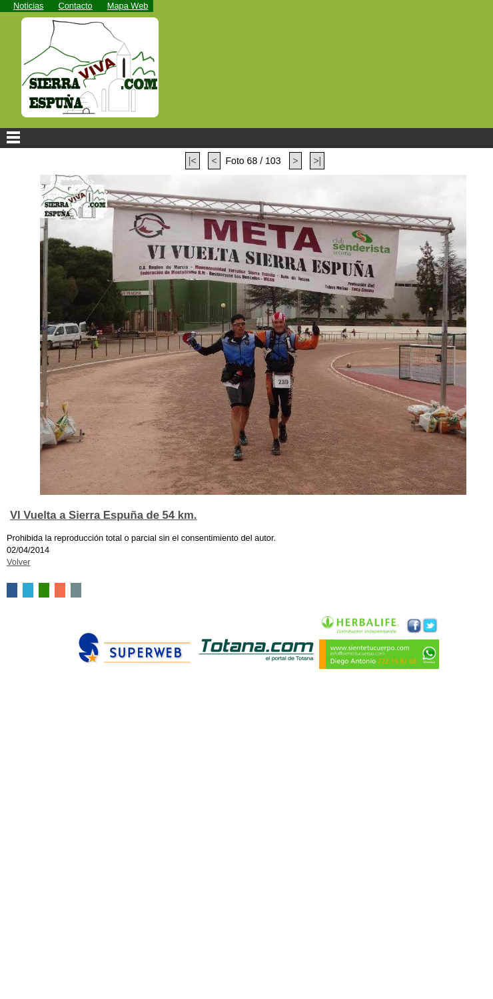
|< (193, 160)
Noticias (28, 6)
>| (317, 160)
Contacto (76, 6)
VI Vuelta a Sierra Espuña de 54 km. (103, 515)
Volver (19, 562)
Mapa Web (128, 6)
